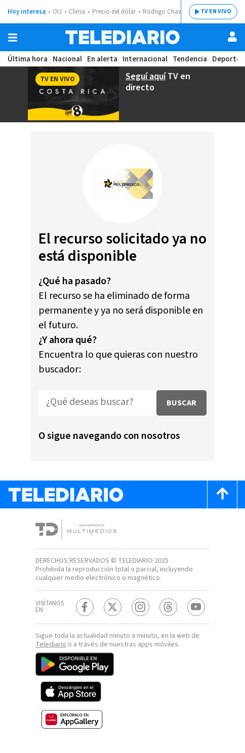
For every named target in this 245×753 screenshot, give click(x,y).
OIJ (57, 11)
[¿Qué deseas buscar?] (97, 403)
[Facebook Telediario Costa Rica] (85, 607)
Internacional (145, 59)
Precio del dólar (114, 11)
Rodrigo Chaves (165, 11)
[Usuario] (232, 36)
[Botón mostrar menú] (13, 37)
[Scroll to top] (222, 494)
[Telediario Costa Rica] (122, 37)
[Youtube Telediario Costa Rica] (196, 607)
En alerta (102, 59)
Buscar (181, 402)
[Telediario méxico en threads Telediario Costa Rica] (168, 607)
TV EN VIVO (215, 11)
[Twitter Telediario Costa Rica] (112, 607)
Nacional (67, 59)
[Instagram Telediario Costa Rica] (140, 607)
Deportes (228, 59)
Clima (77, 11)
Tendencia (190, 59)
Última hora (28, 59)
